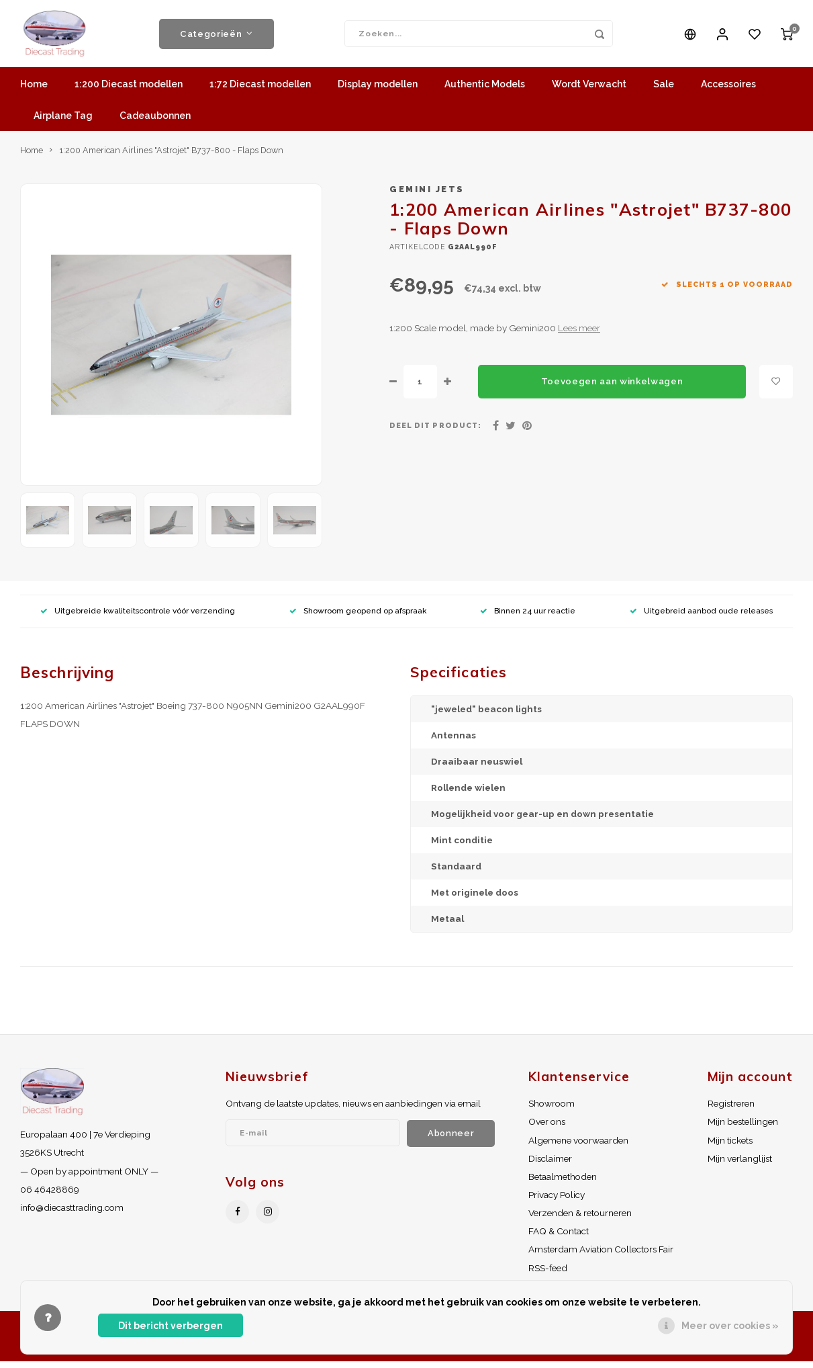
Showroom (551, 1110)
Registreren (731, 1110)
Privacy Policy (556, 1201)
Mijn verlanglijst (740, 1165)
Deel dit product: (435, 432)
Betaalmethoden (562, 1183)
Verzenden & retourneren (580, 1219)
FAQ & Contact (558, 1237)
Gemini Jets (427, 196)
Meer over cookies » (730, 1325)
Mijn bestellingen (743, 1128)
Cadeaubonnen (155, 122)
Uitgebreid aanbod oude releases (701, 617)
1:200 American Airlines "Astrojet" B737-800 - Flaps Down (171, 157)
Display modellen (378, 90)
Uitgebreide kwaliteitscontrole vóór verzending (137, 617)
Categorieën (216, 37)
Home (34, 90)
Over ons (546, 1128)
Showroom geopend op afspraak (357, 617)
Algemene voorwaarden (578, 1147)
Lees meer (579, 334)
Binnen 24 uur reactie (527, 617)
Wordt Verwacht (589, 90)
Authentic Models (484, 90)
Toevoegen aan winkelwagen (612, 387)
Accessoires (728, 90)
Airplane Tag (63, 122)
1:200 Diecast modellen (129, 90)
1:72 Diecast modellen (260, 90)
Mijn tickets (730, 1147)
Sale (663, 90)
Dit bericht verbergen (170, 1325)
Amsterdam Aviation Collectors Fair (600, 1255)
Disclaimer (550, 1165)
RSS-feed (547, 1274)
